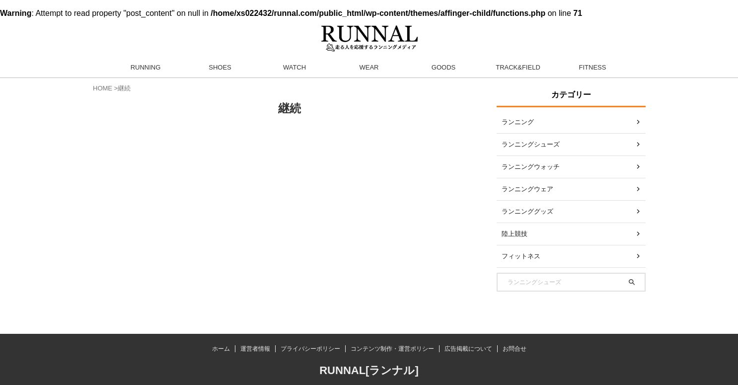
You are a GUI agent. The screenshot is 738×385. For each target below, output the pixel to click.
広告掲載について (468, 348)
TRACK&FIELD (518, 67)
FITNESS (592, 67)
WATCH (294, 67)
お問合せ (514, 348)
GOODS (443, 67)
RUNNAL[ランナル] (369, 370)
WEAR (369, 67)
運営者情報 (255, 348)
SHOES (220, 67)
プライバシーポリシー (310, 348)
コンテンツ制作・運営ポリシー (392, 348)
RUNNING (146, 67)
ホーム (221, 348)
